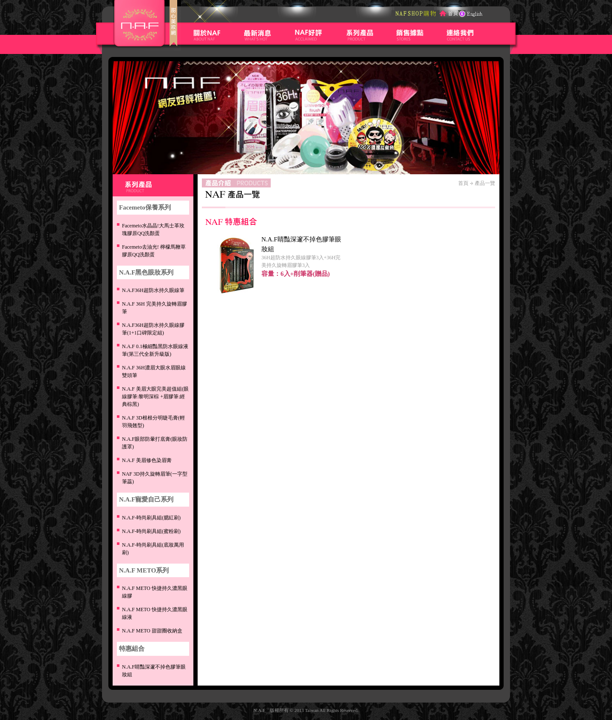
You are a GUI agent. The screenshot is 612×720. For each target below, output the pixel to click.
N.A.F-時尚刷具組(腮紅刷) (151, 518)
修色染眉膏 (147, 460)
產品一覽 (485, 183)
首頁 (463, 183)
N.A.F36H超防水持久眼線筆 (153, 290)
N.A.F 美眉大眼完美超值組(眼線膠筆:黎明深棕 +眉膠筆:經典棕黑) (155, 396)
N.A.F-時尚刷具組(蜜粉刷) (151, 531)
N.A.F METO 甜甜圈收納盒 (152, 631)
